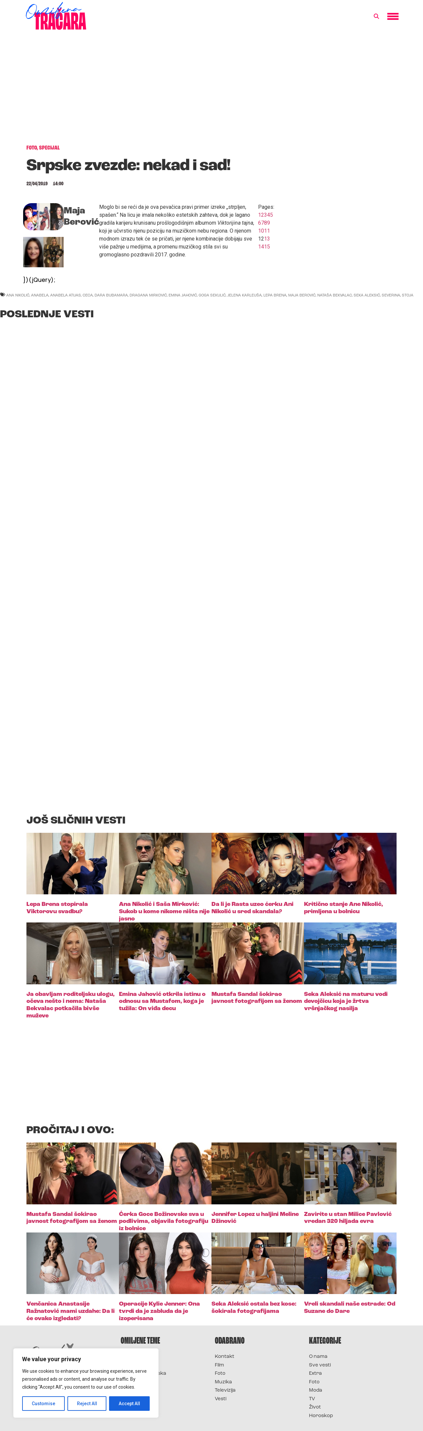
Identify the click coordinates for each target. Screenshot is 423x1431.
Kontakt (224, 1356)
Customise (43, 1403)
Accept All (129, 1403)
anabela (40, 295)
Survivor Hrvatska (143, 1373)
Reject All (87, 1403)
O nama (318, 1356)
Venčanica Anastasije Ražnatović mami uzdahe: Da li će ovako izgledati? (70, 1311)
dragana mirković (148, 295)
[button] (376, 16)
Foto (220, 1373)
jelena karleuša (244, 295)
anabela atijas (65, 295)
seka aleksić (367, 295)
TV (312, 1399)
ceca (88, 295)
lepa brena (275, 295)
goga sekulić (212, 295)
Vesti (220, 1399)
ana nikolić (17, 295)
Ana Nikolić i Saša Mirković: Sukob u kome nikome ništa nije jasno (164, 911)
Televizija (225, 1390)
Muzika (223, 1382)
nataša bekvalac (334, 295)
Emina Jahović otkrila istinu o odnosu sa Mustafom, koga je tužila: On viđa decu (162, 1001)
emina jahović (183, 295)
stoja (407, 295)
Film (219, 1365)
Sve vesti (320, 1365)
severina (391, 295)
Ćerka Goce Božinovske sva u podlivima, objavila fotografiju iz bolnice (163, 1221)
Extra (315, 1373)
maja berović (302, 295)
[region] (86, 1383)
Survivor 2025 (138, 1365)
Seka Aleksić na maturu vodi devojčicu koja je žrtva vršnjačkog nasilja (346, 1001)
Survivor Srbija (139, 1382)
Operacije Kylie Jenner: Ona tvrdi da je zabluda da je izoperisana (159, 1311)
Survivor (131, 1356)
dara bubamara (111, 295)
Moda (315, 1390)
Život (315, 1407)
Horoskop (321, 1415)
